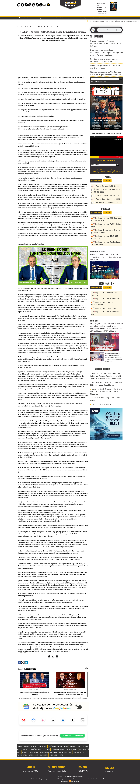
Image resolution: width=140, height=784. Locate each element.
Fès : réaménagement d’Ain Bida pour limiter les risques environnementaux (106, 66)
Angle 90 (72, 750)
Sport (69, 18)
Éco (34, 18)
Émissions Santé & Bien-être (64, 698)
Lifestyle (54, 18)
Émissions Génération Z (43, 700)
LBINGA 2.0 (63, 748)
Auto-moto (77, 18)
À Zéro (67, 750)
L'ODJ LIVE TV (82, 771)
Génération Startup (49, 748)
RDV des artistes (51, 750)
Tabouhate (82, 753)
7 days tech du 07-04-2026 (105, 190)
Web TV (105, 18)
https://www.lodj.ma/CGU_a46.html (106, 167)
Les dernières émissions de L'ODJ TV (35, 27)
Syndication (74, 780)
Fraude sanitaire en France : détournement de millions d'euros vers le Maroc (106, 42)
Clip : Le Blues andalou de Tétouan (107, 282)
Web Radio (96, 18)
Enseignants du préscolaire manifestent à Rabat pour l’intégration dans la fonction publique (104, 48)
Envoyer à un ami (49, 657)
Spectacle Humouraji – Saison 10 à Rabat (105, 370)
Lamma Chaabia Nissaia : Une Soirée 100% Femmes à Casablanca (105, 360)
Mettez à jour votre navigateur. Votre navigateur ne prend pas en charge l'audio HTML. (109, 30)
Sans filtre (74, 753)
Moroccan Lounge (39, 750)
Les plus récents (97, 176)
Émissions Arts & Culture (47, 698)
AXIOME (20, 748)
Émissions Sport (56, 700)
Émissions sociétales (80, 698)
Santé (47, 18)
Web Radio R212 (109, 771)
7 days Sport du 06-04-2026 (106, 194)
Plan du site (65, 780)
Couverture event (35, 753)
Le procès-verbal (55, 753)
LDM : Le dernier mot (73, 748)
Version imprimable (65, 657)
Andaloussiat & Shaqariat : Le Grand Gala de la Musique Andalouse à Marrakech (105, 366)
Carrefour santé (28, 748)
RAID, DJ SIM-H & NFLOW (100, 373)
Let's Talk (30, 750)
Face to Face (38, 748)
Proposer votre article (56, 771)
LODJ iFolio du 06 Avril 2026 (105, 197)
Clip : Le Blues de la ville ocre (105, 285)
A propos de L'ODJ (31, 771)
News (28, 18)
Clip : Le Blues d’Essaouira (104, 291)
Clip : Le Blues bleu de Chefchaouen (108, 288)
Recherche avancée (97, 73)
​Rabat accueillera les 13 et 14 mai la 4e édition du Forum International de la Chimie (105, 247)
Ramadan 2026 (66, 700)
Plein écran (118, 135)
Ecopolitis (45, 753)
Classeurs (111, 176)
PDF (111, 18)
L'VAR (58, 748)
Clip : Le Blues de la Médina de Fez (107, 295)
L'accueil (21, 18)
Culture (62, 18)
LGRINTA (83, 748)
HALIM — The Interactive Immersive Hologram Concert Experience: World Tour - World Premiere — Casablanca (106, 354)
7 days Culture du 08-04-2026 (106, 182)
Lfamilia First (65, 753)
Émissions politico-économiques (59, 27)
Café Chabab (80, 750)
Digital (40, 18)
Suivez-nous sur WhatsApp (72, 738)
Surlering (61, 750)
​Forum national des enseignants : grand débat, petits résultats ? (35, 693)
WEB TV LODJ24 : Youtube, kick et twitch (106, 127)
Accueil (19, 27)
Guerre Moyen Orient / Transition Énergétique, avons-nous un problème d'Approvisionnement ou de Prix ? (70, 693)
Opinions (87, 18)
